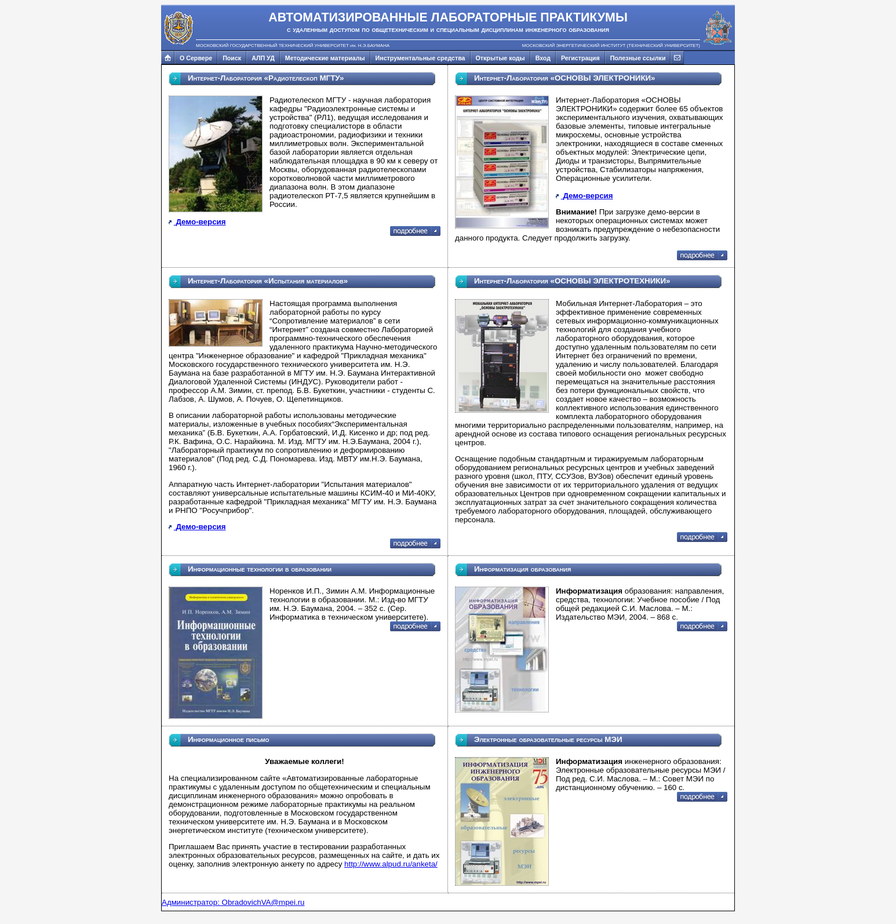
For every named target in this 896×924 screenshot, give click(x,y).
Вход (543, 57)
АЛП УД (263, 57)
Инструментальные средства (420, 57)
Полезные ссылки (638, 57)
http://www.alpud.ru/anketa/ (391, 864)
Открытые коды (500, 57)
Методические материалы (325, 57)
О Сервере (196, 57)
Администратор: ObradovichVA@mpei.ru (233, 902)
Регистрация (580, 57)
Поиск (232, 57)
